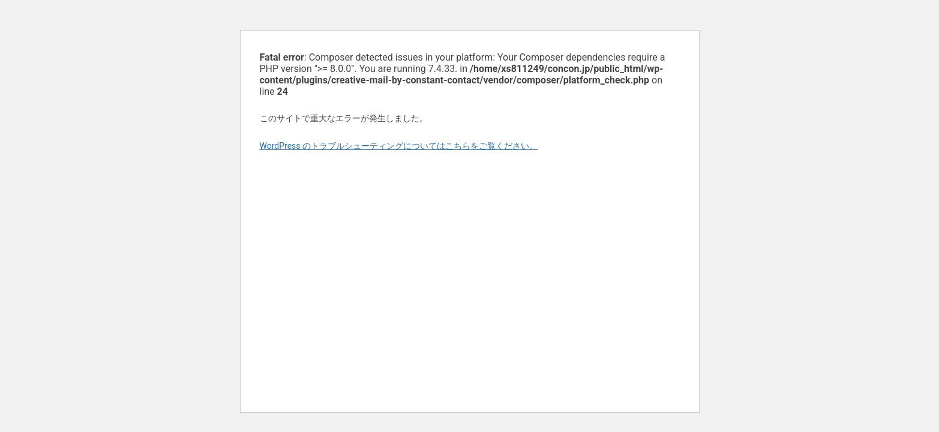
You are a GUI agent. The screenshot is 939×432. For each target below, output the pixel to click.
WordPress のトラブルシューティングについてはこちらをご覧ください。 (399, 146)
